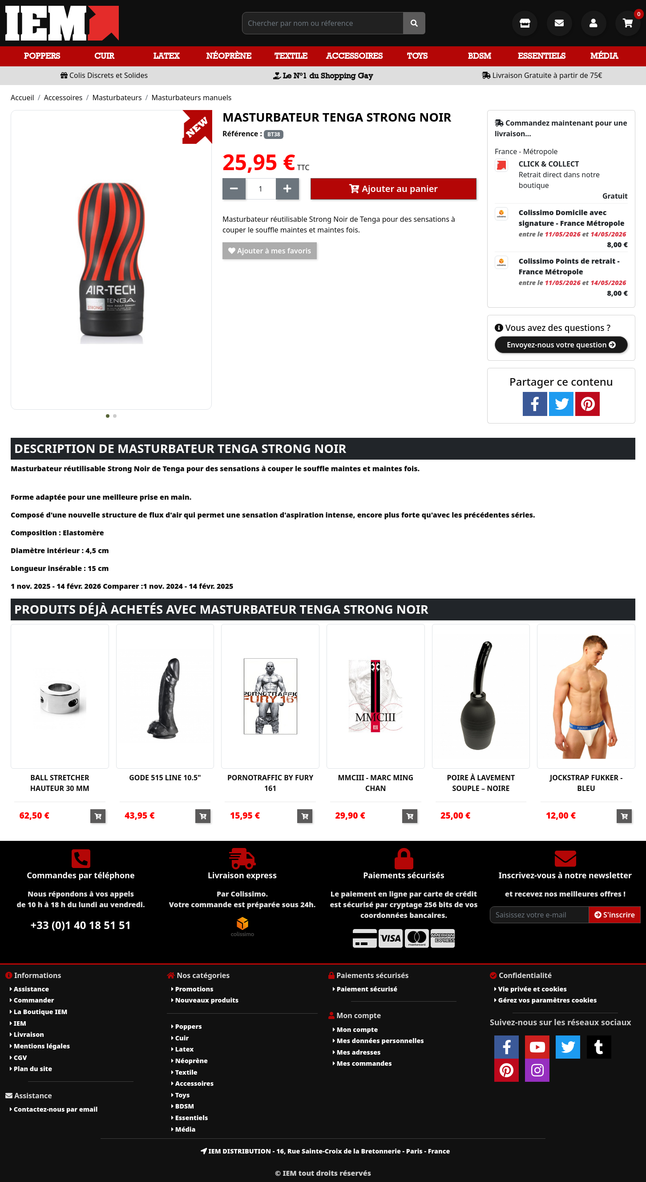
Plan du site (31, 1068)
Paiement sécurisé (365, 989)
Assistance (29, 989)
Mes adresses (357, 1052)
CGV (18, 1057)
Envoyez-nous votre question (561, 345)
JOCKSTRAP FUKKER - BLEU (586, 783)
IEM (18, 1023)
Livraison (27, 1034)
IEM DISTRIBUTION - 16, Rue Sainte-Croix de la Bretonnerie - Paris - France (325, 1151)
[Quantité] (260, 189)
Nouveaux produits (204, 1000)
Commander (32, 1000)
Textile (291, 56)
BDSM (479, 56)
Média (604, 56)
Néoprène (228, 56)
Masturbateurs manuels (192, 97)
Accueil (22, 97)
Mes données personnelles (378, 1040)
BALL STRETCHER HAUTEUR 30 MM (59, 783)
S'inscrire (614, 915)
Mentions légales (40, 1046)
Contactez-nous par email (53, 1109)
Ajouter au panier (393, 189)
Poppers (42, 56)
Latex (166, 56)
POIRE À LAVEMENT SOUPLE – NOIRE (481, 783)
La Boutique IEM (38, 1011)
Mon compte (355, 1029)
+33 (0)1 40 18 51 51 (81, 924)
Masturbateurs (116, 97)
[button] (107, 416)
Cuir (104, 56)
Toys (417, 56)
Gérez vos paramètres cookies (545, 1000)
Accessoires (354, 56)
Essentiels (541, 56)
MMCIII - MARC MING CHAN (376, 783)
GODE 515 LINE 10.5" (165, 778)
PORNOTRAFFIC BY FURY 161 (270, 783)
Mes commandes (362, 1063)
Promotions (192, 989)
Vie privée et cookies (530, 989)
